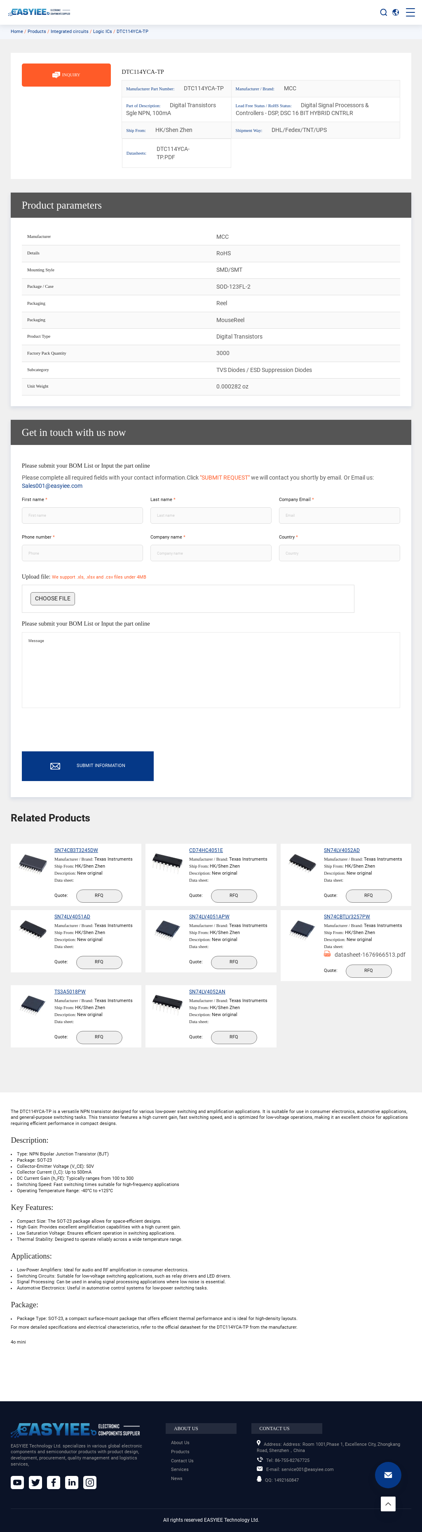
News (177, 1478)
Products (37, 31)
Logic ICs (102, 31)
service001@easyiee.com (295, 1469)
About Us (180, 1442)
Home (17, 31)
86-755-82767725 (283, 1460)
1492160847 (278, 1480)
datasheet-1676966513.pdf (354, 979)
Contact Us (182, 1461)
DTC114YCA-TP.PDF (170, 153)
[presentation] (84, 739)
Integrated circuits (70, 31)
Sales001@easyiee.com (52, 485)
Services (180, 1469)
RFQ (102, 904)
